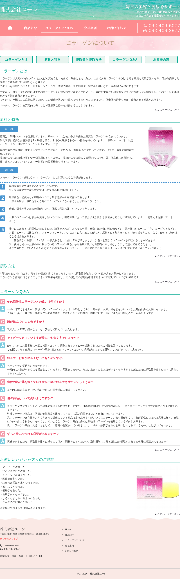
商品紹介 (30, 28)
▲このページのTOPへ (167, 109)
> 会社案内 (68, 545)
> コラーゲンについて (73, 540)
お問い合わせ (116, 28)
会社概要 (90, 28)
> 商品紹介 (68, 535)
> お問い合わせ (70, 551)
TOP (10, 28)
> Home (66, 529)
